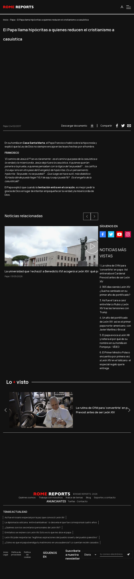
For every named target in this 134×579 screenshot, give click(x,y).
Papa (12, 19)
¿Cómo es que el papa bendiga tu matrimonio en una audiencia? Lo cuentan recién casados (52, 542)
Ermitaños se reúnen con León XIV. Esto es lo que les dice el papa (38, 532)
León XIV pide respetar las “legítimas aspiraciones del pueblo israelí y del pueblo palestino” (51, 537)
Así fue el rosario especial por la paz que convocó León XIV (34, 517)
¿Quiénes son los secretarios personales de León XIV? (33, 527)
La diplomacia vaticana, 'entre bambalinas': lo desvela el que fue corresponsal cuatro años (51, 522)
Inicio (5, 19)
